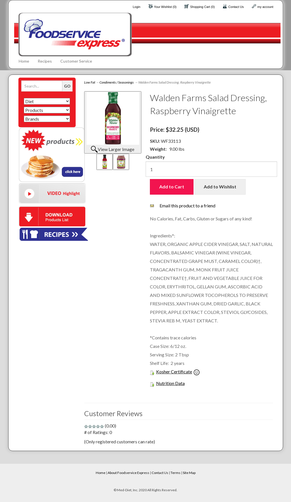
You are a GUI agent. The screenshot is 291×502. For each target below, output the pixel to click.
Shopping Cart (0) (202, 6)
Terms (175, 473)
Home (24, 61)
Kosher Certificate (174, 371)
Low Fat (89, 82)
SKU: (155, 141)
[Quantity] (211, 169)
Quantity (155, 156)
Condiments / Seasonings (116, 82)
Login (136, 6)
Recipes (45, 61)
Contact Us (236, 6)
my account (265, 6)
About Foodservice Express (128, 473)
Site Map (189, 473)
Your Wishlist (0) (165, 6)
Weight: (158, 149)
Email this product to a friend (187, 205)
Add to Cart (171, 186)
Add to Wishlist (220, 186)
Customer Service (76, 61)
